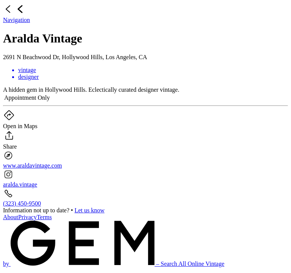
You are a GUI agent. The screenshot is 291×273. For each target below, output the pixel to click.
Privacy (27, 217)
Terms (44, 217)
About (10, 217)
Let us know (90, 210)
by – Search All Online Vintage (113, 263)
